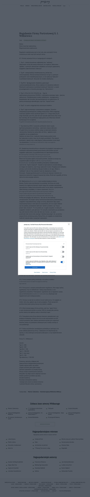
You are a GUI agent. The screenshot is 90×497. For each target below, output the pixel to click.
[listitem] (45, 244)
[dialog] (45, 248)
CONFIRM (34, 267)
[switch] (62, 247)
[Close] (69, 224)
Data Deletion (37, 272)
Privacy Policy (53, 272)
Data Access (45, 272)
